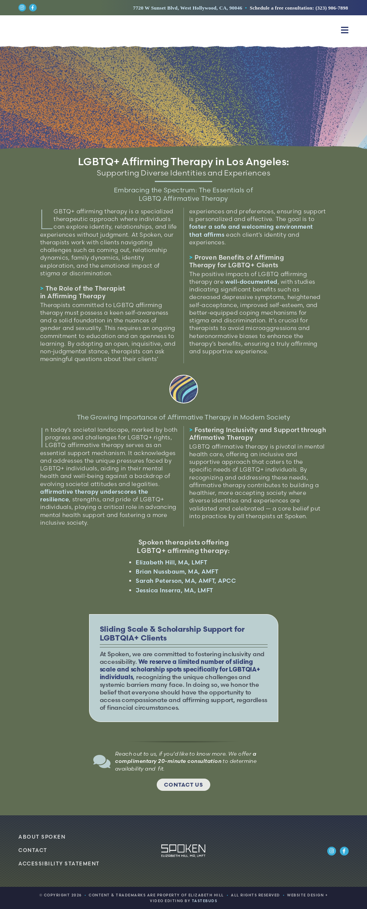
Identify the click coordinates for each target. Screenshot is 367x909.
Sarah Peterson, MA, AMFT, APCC (186, 580)
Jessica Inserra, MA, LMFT (174, 590)
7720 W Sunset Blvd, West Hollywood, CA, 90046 (187, 8)
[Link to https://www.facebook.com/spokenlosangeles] (33, 7)
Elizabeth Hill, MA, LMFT (171, 562)
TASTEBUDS (205, 901)
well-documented (251, 281)
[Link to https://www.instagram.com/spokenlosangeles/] (22, 7)
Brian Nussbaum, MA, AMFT (177, 571)
